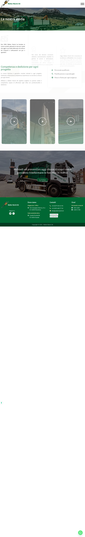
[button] (14, 121)
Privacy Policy (54, 214)
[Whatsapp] (80, 532)
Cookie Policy (54, 216)
